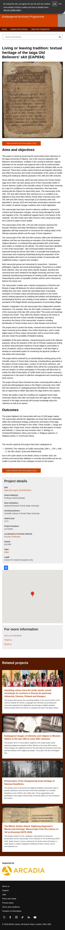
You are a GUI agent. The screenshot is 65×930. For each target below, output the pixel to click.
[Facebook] (10, 917)
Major (6, 552)
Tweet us (8, 640)
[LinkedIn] (29, 917)
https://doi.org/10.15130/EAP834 (17, 490)
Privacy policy (8, 903)
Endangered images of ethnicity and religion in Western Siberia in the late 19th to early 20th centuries (32, 737)
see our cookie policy (12, 10)
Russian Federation (12, 537)
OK (54, 4)
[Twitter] (4, 917)
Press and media (9, 899)
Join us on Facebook (12, 636)
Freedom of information (11, 911)
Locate (6, 568)
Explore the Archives (19, 29)
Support (5, 890)
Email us (7, 644)
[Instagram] (16, 917)
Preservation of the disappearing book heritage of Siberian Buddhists (29, 782)
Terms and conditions (11, 907)
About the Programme (40, 29)
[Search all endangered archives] (30, 37)
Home (4, 29)
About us (5, 886)
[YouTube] (35, 917)
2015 (6, 521)
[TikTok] (23, 917)
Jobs (4, 894)
